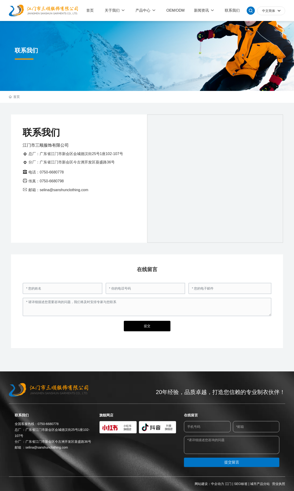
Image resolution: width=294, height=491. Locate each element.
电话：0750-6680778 (46, 172)
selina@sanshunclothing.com (46, 447)
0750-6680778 (48, 424)
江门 (228, 484)
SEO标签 (241, 484)
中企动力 (217, 484)
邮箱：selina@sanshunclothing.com (58, 190)
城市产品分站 (260, 484)
